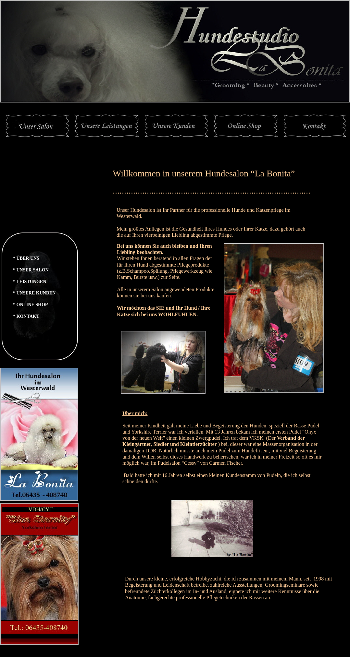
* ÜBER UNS (26, 258)
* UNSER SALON (31, 270)
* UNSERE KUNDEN (34, 293)
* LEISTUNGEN (29, 281)
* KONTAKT (26, 316)
